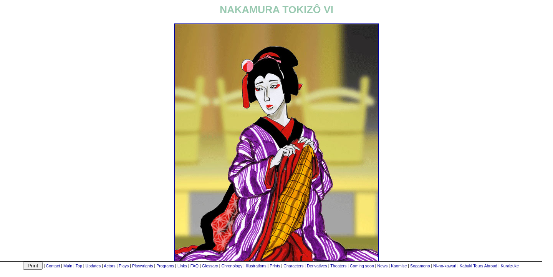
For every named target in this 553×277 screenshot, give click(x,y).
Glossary (210, 266)
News (382, 266)
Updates (93, 266)
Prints (275, 266)
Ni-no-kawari (444, 266)
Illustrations (256, 266)
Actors (109, 266)
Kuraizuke (510, 266)
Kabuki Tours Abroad (478, 266)
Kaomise (399, 266)
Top (79, 266)
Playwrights (142, 266)
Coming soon (362, 266)
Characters (293, 266)
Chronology (231, 266)
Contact (53, 266)
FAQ (194, 266)
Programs (165, 266)
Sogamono (420, 266)
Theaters (338, 266)
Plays (124, 266)
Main (67, 266)
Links (182, 266)
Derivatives (317, 266)
